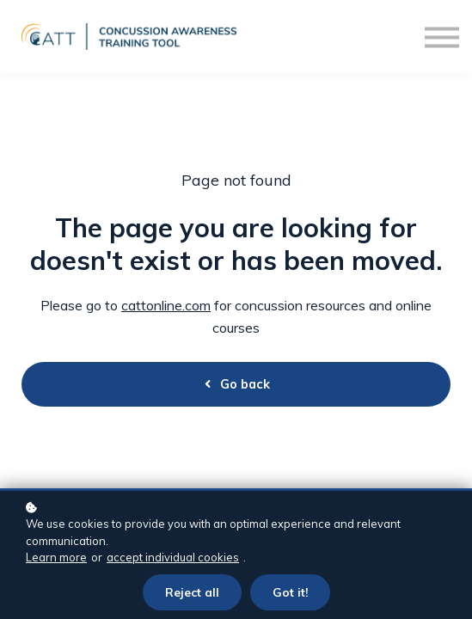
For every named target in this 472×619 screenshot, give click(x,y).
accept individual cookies (173, 557)
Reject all (192, 592)
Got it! (290, 592)
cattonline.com (166, 305)
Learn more (56, 557)
